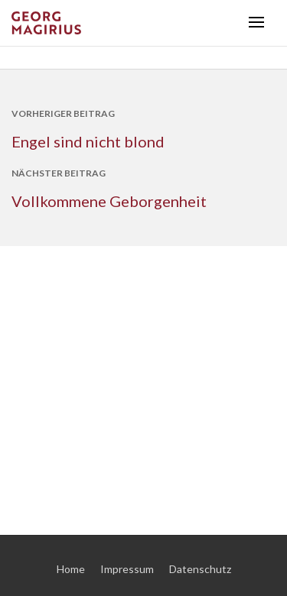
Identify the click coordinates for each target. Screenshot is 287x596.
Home (71, 568)
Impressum (127, 568)
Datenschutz (200, 568)
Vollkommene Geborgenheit (109, 201)
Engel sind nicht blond (88, 141)
